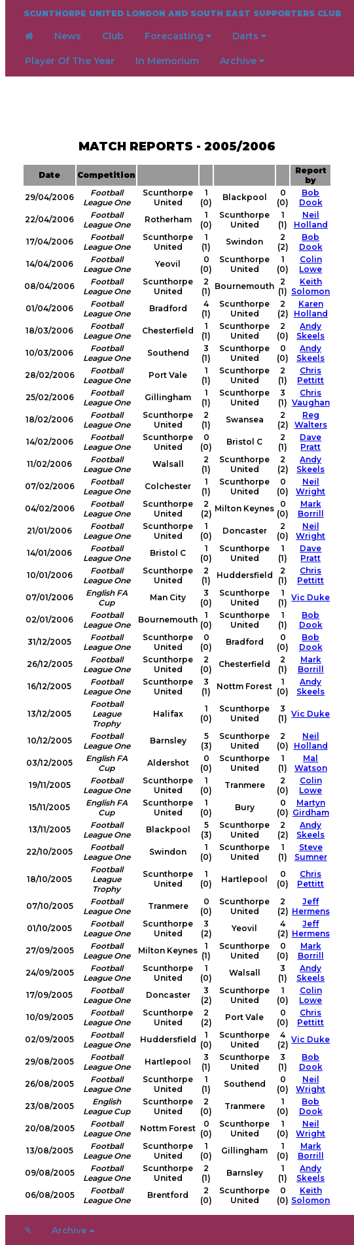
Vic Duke (310, 597)
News (67, 36)
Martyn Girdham (310, 807)
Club (113, 36)
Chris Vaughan (311, 397)
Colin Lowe (310, 264)
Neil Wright (310, 486)
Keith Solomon (310, 286)
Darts (249, 36)
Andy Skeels (310, 331)
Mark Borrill (311, 509)
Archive (242, 61)
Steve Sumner (310, 852)
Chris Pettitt (310, 375)
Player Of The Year (70, 61)
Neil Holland (311, 220)
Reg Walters (310, 420)
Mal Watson (310, 763)
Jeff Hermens (311, 906)
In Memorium (167, 61)
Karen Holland (311, 308)
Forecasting (178, 36)
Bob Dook (311, 197)
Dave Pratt (310, 442)
